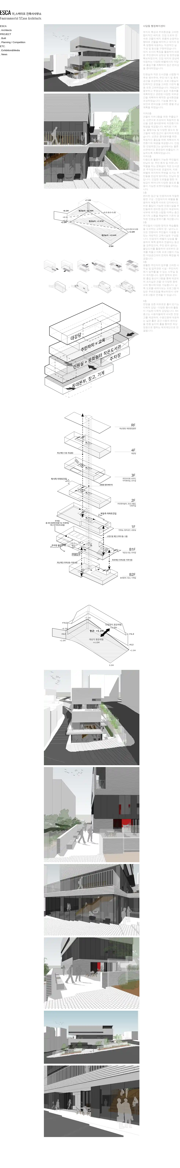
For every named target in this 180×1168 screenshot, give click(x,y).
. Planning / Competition (12, 42)
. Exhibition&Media (10, 50)
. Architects (6, 30)
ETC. (3, 46)
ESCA (3, 26)
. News (3, 54)
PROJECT (5, 34)
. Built (3, 38)
